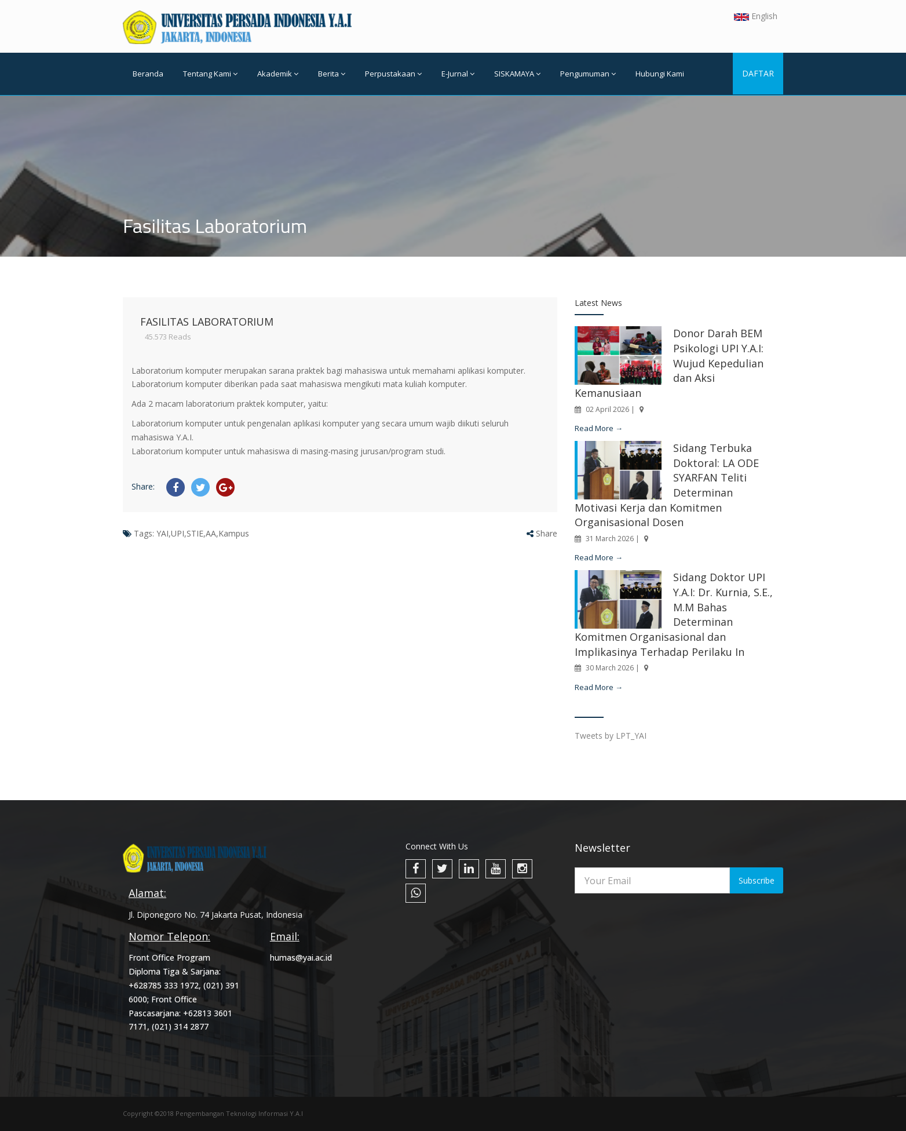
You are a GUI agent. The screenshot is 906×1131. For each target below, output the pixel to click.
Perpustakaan (393, 73)
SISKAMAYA (517, 73)
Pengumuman (588, 73)
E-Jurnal (457, 73)
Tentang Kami (210, 73)
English (755, 15)
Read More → (599, 428)
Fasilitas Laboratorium (206, 322)
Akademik (277, 73)
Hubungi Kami (659, 73)
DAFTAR (758, 73)
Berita (331, 73)
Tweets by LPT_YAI (610, 735)
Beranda (148, 73)
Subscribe (757, 880)
